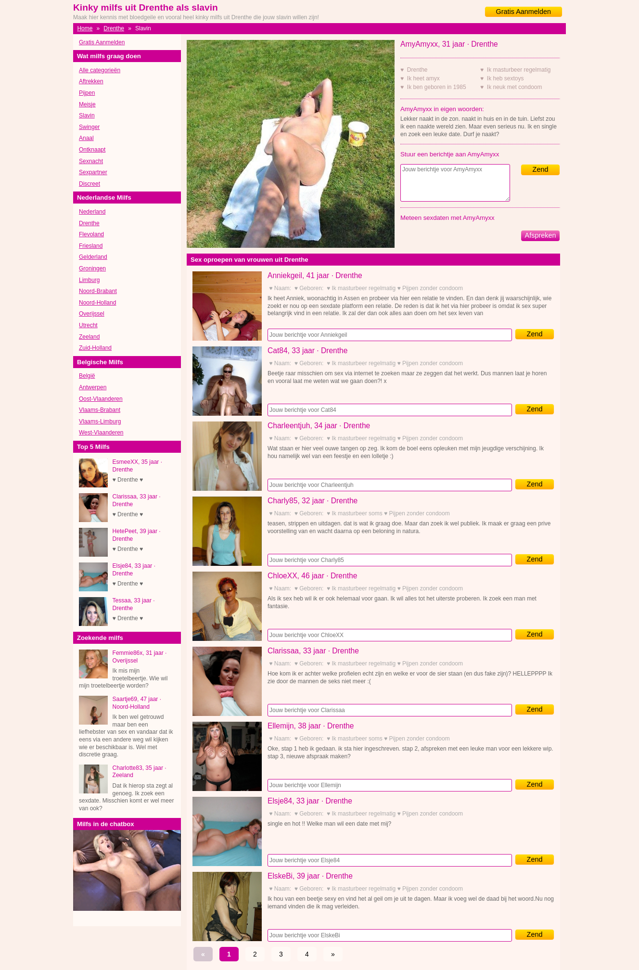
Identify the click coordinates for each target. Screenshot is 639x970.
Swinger (89, 127)
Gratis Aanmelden (523, 11)
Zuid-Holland (95, 348)
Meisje (87, 104)
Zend (541, 169)
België (87, 375)
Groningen (92, 268)
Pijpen (87, 92)
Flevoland (91, 234)
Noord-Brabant (98, 291)
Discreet (89, 183)
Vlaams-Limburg (100, 421)
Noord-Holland (97, 302)
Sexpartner (93, 172)
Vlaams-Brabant (99, 410)
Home (84, 28)
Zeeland (89, 336)
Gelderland (93, 257)
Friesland (90, 245)
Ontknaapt (92, 149)
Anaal (86, 138)
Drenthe (113, 28)
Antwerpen (92, 387)
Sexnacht (91, 161)
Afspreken (540, 235)
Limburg (89, 280)
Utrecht (88, 325)
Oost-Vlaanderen (101, 399)
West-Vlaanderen (101, 432)
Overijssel (91, 313)
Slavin (87, 115)
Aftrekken (91, 81)
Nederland (92, 211)
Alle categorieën (99, 70)
